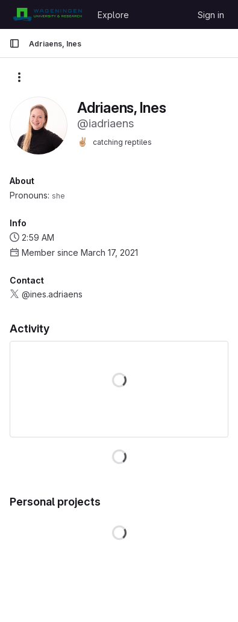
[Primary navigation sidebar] (14, 43)
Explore (113, 15)
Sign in (211, 15)
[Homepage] (47, 14)
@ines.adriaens (52, 294)
